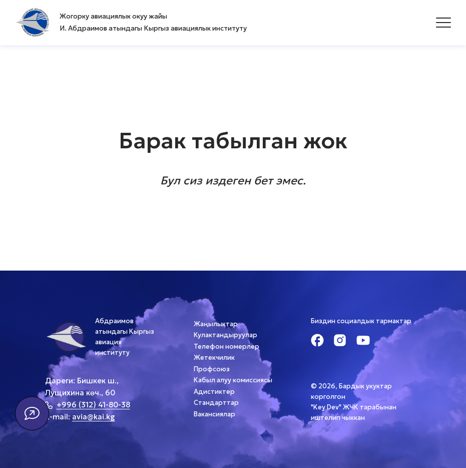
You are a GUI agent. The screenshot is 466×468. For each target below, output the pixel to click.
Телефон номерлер (226, 346)
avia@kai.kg (93, 416)
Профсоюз (212, 369)
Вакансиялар (214, 414)
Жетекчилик (214, 357)
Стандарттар (216, 402)
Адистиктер (214, 391)
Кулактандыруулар (225, 335)
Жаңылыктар (216, 324)
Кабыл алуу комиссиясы (233, 380)
